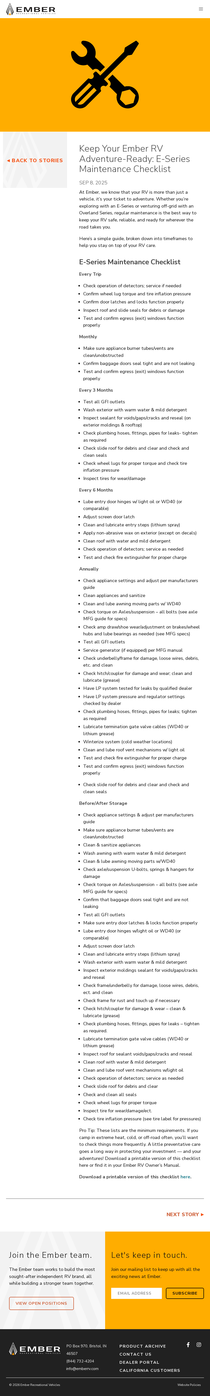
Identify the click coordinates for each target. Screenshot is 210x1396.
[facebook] (189, 1345)
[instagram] (199, 1345)
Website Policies (189, 1385)
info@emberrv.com (82, 1368)
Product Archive (142, 1346)
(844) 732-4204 (80, 1361)
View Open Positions (41, 1303)
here (185, 1177)
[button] (201, 9)
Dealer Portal (139, 1362)
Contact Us (135, 1354)
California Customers (150, 1370)
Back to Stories (37, 160)
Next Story (183, 1214)
